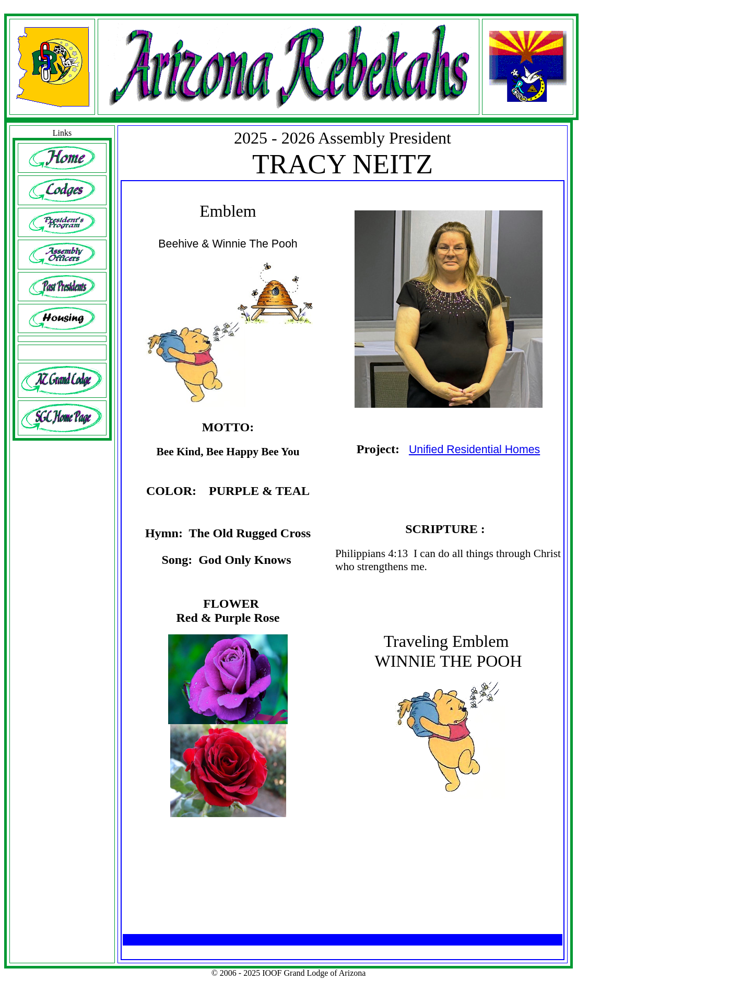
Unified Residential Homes (474, 449)
